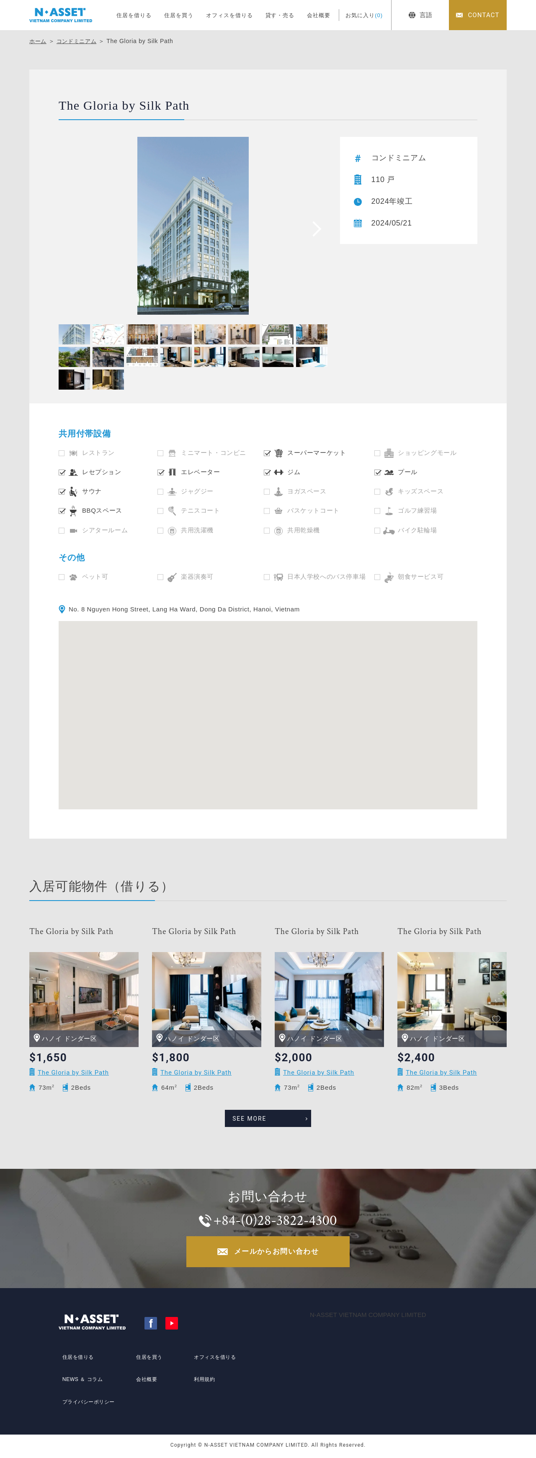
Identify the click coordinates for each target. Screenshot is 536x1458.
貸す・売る (280, 15)
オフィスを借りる (229, 15)
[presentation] (314, 228)
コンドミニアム (79, 41)
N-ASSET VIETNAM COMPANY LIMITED (368, 1317)
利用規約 (202, 1381)
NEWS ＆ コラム (82, 1381)
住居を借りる (134, 15)
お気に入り (364, 15)
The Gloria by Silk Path (71, 931)
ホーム (38, 41)
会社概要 (318, 15)
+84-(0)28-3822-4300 (276, 1219)
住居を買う (178, 15)
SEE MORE (259, 1116)
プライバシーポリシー (89, 1397)
